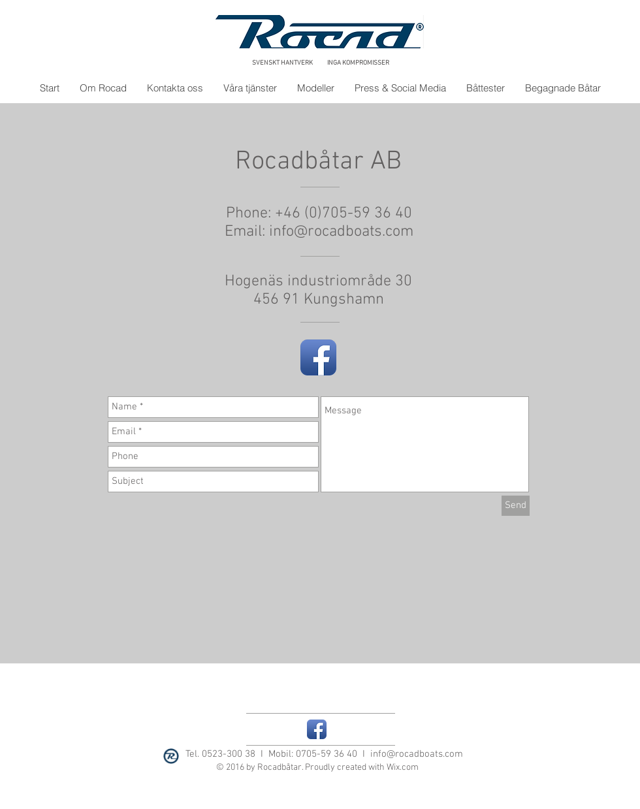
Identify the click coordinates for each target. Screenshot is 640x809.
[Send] (516, 506)
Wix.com (403, 767)
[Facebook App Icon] (318, 357)
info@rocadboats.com (341, 232)
